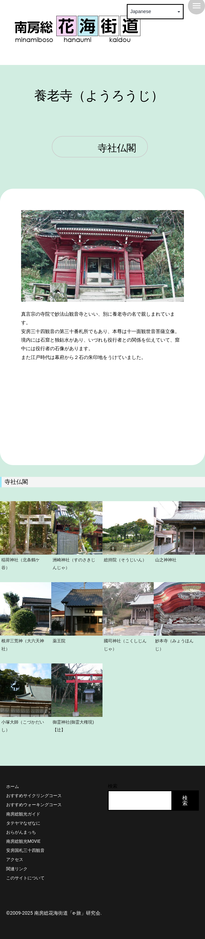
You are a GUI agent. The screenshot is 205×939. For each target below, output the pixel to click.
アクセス (14, 859)
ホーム (12, 786)
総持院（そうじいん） (125, 559)
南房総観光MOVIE (23, 841)
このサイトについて (25, 877)
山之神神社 (165, 559)
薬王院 (59, 640)
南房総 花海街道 (77, 29)
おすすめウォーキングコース (34, 804)
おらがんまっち (21, 832)
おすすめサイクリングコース (34, 795)
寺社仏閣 (117, 148)
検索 (112, 786)
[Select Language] (155, 11)
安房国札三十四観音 (25, 850)
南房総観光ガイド (23, 814)
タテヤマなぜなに (23, 823)
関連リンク (16, 868)
